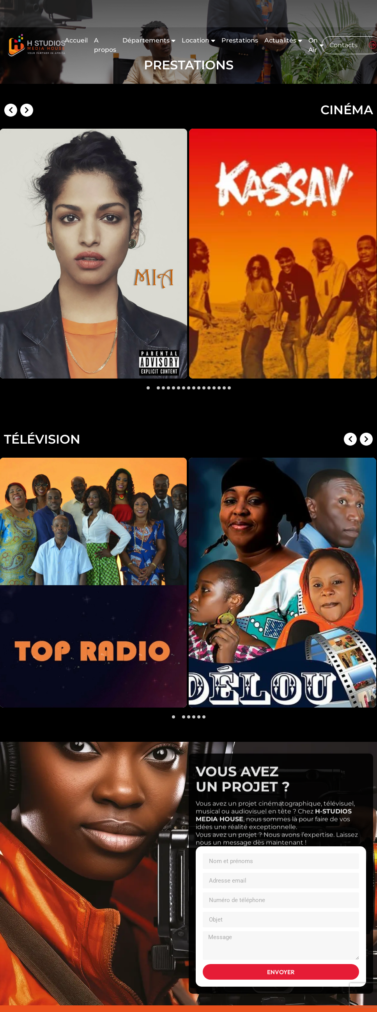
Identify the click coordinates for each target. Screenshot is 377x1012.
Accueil (76, 40)
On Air (316, 45)
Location (198, 40)
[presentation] (12, 197)
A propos (105, 45)
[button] (148, 387)
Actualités (283, 40)
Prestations (239, 40)
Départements (148, 40)
